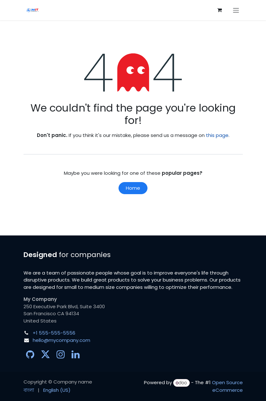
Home (133, 188)
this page (217, 135)
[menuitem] (29, 390)
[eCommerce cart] (219, 10)
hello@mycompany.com (61, 340)
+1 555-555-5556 (54, 333)
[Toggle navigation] (236, 10)
